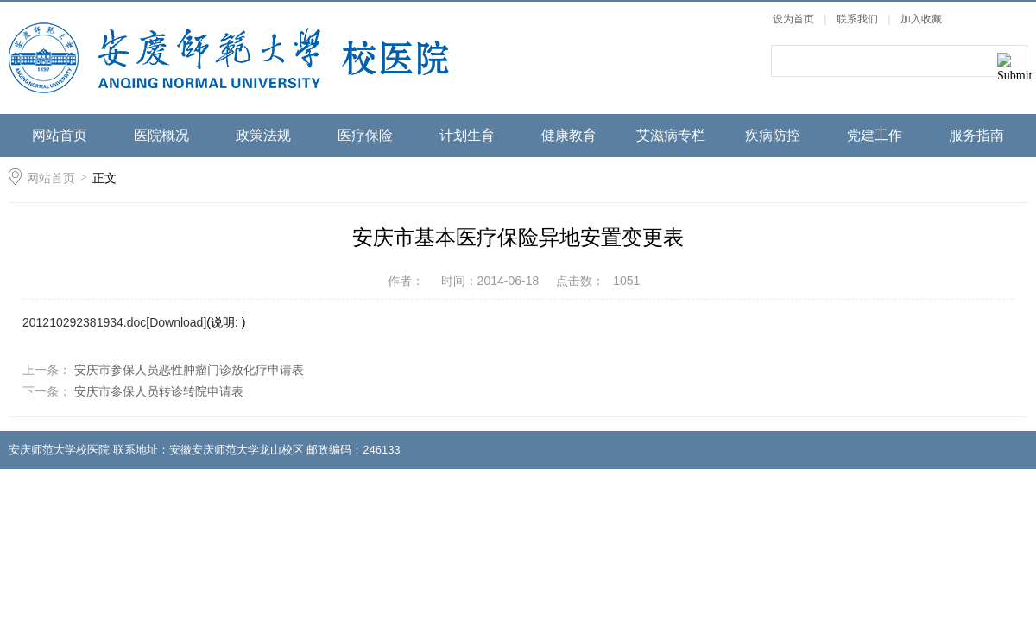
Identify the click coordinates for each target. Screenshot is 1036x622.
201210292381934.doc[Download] (114, 322)
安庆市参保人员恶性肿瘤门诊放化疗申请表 (187, 370)
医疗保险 (365, 135)
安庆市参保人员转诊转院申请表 (157, 391)
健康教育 (569, 135)
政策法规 (263, 135)
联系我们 (859, 19)
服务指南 (976, 135)
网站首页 (59, 135)
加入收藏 (921, 19)
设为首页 (793, 19)
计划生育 (467, 135)
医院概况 (161, 135)
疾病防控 (772, 135)
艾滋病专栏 (670, 135)
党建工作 (874, 135)
